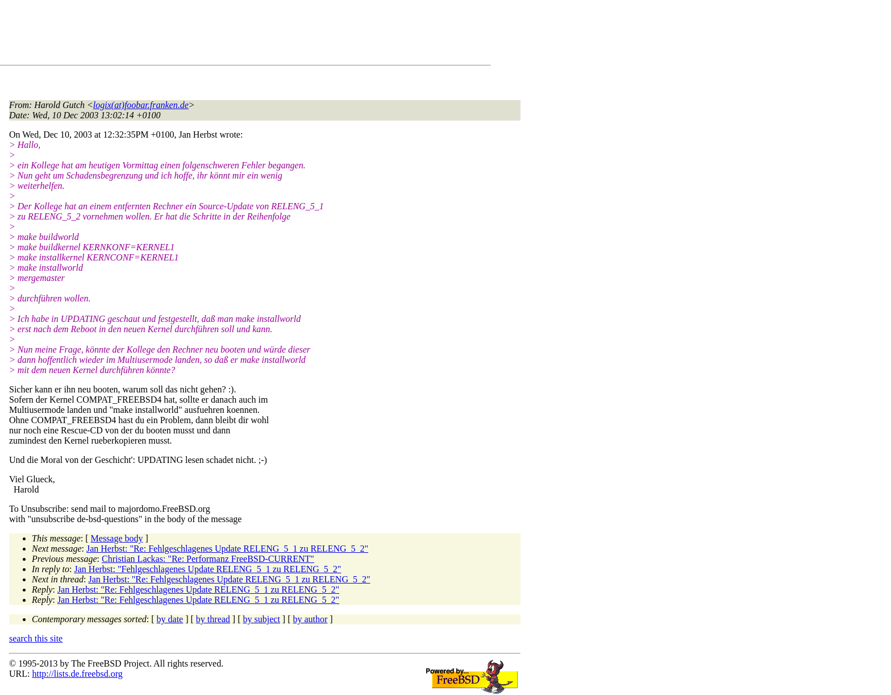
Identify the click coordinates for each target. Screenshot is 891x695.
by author (310, 619)
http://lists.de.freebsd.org (77, 674)
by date (170, 619)
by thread (213, 619)
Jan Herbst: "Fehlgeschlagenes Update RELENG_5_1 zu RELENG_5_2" (208, 569)
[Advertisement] (216, 34)
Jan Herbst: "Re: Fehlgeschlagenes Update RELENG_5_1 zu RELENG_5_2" (227, 548)
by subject (261, 619)
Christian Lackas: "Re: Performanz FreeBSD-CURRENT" (208, 559)
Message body (117, 538)
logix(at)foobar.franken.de (141, 105)
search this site (36, 638)
